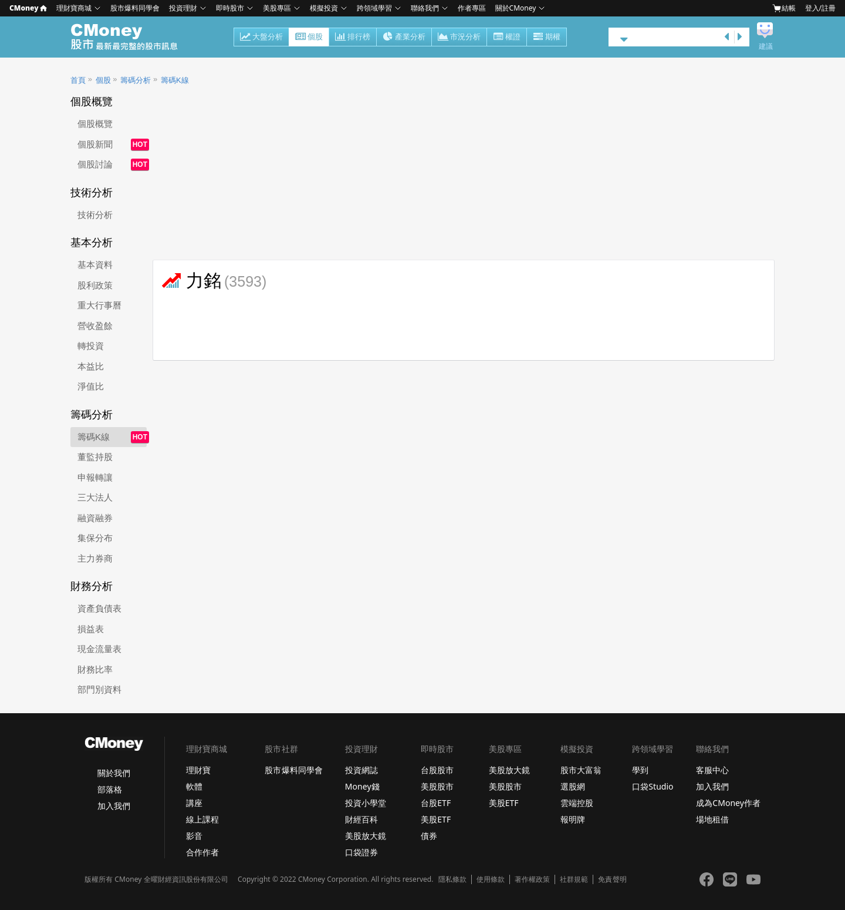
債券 (429, 835)
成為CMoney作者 (728, 802)
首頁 (78, 80)
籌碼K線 (175, 80)
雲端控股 (576, 802)
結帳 (784, 8)
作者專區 (472, 8)
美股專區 (277, 8)
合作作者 (202, 852)
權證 (506, 37)
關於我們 (113, 772)
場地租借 (712, 819)
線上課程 (202, 819)
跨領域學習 (374, 8)
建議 (766, 46)
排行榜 (352, 37)
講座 (194, 802)
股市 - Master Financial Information (130, 37)
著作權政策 (532, 879)
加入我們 (113, 805)
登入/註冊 (820, 8)
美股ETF (436, 819)
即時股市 (230, 8)
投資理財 (183, 8)
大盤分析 (261, 37)
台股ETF (436, 802)
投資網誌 (361, 769)
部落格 (109, 789)
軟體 (194, 786)
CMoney (28, 8)
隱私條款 (452, 879)
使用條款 (490, 879)
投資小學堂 (365, 802)
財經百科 (361, 819)
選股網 (572, 786)
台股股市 (437, 769)
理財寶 (198, 769)
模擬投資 (324, 8)
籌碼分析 (135, 80)
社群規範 (574, 879)
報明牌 (572, 819)
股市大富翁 (580, 769)
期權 (546, 37)
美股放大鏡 (365, 835)
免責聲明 (612, 879)
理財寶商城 (74, 8)
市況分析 (459, 37)
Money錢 (362, 786)
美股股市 (437, 786)
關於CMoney (515, 8)
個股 (309, 37)
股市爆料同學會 (135, 8)
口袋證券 (361, 852)
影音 (194, 835)
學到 (640, 769)
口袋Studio (652, 786)
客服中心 (712, 769)
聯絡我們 (425, 8)
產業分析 (404, 37)
